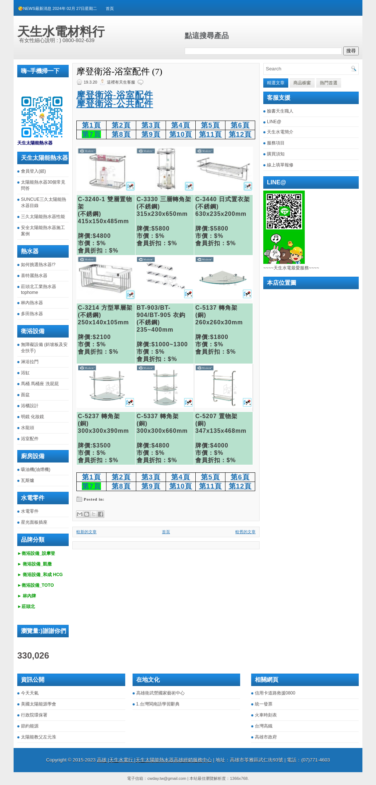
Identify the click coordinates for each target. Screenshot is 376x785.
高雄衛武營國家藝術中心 (160, 693)
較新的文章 (86, 532)
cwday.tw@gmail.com (166, 778)
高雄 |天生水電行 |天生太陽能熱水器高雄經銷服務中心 (154, 760)
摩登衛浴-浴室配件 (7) (119, 71)
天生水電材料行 (61, 31)
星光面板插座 (34, 522)
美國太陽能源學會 (38, 704)
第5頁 (210, 125)
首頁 (110, 8)
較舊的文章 (245, 532)
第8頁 (121, 134)
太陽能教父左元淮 (38, 737)
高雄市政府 (266, 737)
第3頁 (150, 125)
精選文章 (276, 82)
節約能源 (30, 726)
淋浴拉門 (30, 361)
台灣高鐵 (263, 726)
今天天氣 (30, 693)
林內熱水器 (32, 302)
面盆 (25, 394)
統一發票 (263, 704)
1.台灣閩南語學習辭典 (158, 704)
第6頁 (240, 125)
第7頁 (91, 134)
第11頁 (210, 134)
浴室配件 (30, 438)
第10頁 (180, 134)
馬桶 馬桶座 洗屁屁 (40, 383)
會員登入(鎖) (33, 171)
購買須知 (276, 153)
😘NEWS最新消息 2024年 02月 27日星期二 (57, 8)
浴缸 (25, 372)
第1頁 (91, 125)
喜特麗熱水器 (34, 275)
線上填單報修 (280, 164)
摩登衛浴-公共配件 (114, 103)
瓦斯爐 (27, 480)
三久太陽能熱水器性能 (43, 216)
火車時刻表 (266, 715)
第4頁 (180, 125)
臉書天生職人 (280, 111)
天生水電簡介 (280, 131)
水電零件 (30, 511)
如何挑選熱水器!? (38, 264)
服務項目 (276, 142)
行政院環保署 (34, 715)
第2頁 (121, 125)
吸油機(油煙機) (35, 469)
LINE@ (274, 121)
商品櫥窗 (302, 82)
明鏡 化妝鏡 (32, 416)
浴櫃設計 (30, 405)
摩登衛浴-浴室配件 (114, 95)
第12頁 (240, 134)
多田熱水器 (32, 313)
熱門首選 (328, 82)
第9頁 (150, 134)
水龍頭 (27, 427)
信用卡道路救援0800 (275, 693)
